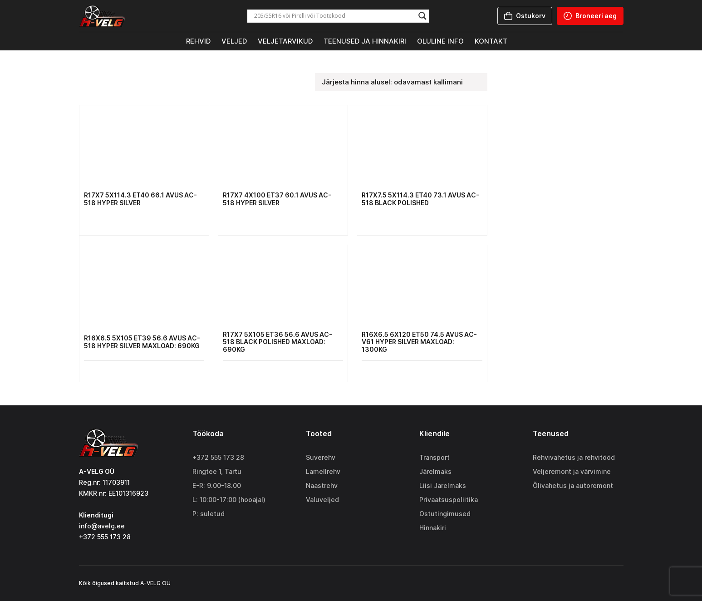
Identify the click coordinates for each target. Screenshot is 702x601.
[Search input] (334, 16)
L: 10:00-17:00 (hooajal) (228, 499)
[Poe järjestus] (401, 82)
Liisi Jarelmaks (442, 485)
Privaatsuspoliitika (448, 499)
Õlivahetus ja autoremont (573, 485)
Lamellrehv (323, 471)
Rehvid (198, 41)
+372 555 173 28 (218, 457)
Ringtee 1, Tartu (216, 471)
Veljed (234, 41)
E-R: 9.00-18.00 (216, 485)
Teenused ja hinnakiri (365, 41)
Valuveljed (322, 499)
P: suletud (208, 513)
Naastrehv (322, 485)
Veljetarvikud (285, 41)
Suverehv (320, 457)
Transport (434, 457)
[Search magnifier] (422, 16)
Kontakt (491, 41)
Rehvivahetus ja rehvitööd (574, 457)
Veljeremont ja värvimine (572, 471)
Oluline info (440, 41)
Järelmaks (435, 471)
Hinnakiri (432, 528)
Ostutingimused (445, 513)
